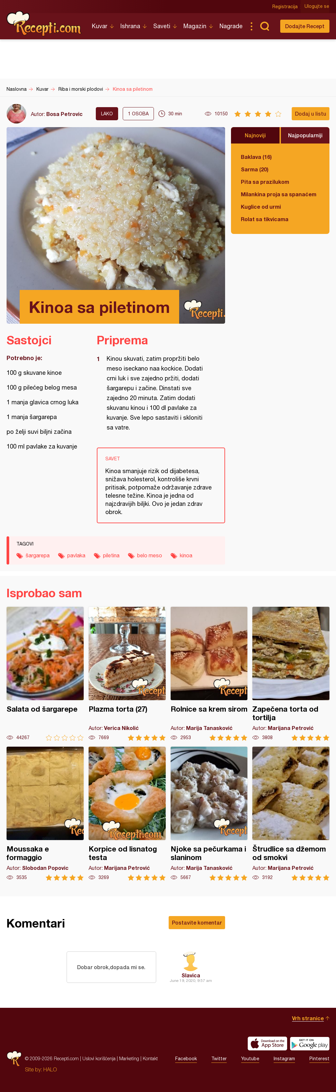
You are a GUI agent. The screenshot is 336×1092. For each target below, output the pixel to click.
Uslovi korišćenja (99, 1058)
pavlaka (76, 555)
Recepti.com (44, 23)
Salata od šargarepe (45, 674)
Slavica (190, 975)
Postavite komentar (197, 922)
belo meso (149, 555)
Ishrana (130, 26)
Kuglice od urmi (261, 206)
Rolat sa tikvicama (264, 219)
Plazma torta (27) (127, 674)
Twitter (219, 1058)
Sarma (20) (254, 169)
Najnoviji (255, 135)
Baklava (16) (256, 157)
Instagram (284, 1058)
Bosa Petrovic (64, 114)
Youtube (250, 1058)
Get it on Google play (309, 1043)
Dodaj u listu (310, 113)
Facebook (186, 1058)
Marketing (129, 1058)
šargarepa (38, 555)
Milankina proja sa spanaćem (278, 194)
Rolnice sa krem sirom (209, 674)
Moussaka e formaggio (45, 814)
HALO (50, 1069)
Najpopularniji (305, 135)
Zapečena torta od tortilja (290, 674)
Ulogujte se (317, 6)
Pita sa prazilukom (265, 182)
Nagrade (231, 26)
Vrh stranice (308, 1018)
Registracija (285, 6)
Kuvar (99, 26)
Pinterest (319, 1058)
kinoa (186, 555)
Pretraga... (264, 26)
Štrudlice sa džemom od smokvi (290, 814)
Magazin (194, 26)
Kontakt (150, 1058)
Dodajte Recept (305, 26)
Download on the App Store (267, 1043)
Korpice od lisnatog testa (127, 814)
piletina (111, 555)
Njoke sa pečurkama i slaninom (209, 814)
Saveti (161, 26)
